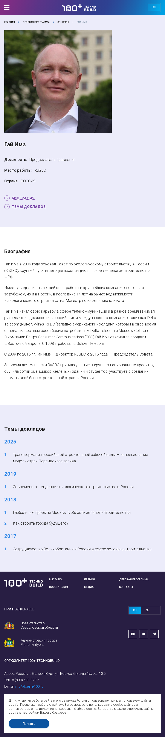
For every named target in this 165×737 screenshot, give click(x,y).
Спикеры (63, 22)
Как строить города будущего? (40, 523)
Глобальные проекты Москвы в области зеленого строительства (72, 512)
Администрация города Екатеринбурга (39, 642)
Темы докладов (29, 207)
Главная (9, 22)
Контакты (126, 587)
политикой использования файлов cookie (65, 709)
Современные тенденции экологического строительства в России (73, 486)
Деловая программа (36, 22)
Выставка (56, 579)
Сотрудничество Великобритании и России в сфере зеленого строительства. (82, 549)
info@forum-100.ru (29, 686)
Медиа (89, 587)
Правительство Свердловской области (39, 625)
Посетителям (58, 587)
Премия (89, 579)
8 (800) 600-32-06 (25, 680)
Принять (29, 723)
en (154, 7)
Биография (23, 198)
